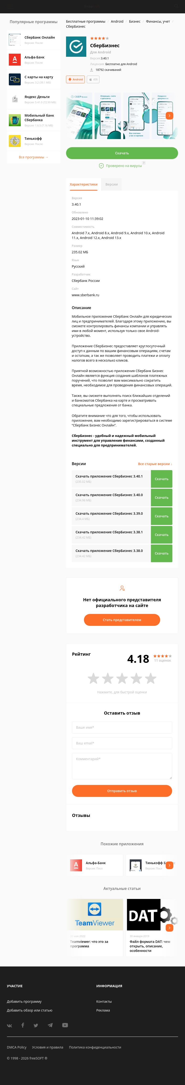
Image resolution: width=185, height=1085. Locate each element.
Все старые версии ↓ (155, 464)
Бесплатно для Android (121, 64)
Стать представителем (122, 620)
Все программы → (33, 157)
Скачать (122, 153)
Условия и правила (47, 1047)
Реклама (103, 1010)
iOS (93, 79)
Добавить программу (24, 1001)
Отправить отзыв (122, 791)
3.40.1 (99, 58)
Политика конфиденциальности (95, 1047)
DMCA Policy (16, 1047)
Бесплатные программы (85, 21)
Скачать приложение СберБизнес (109, 476)
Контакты (104, 1001)
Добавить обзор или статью (29, 1010)
